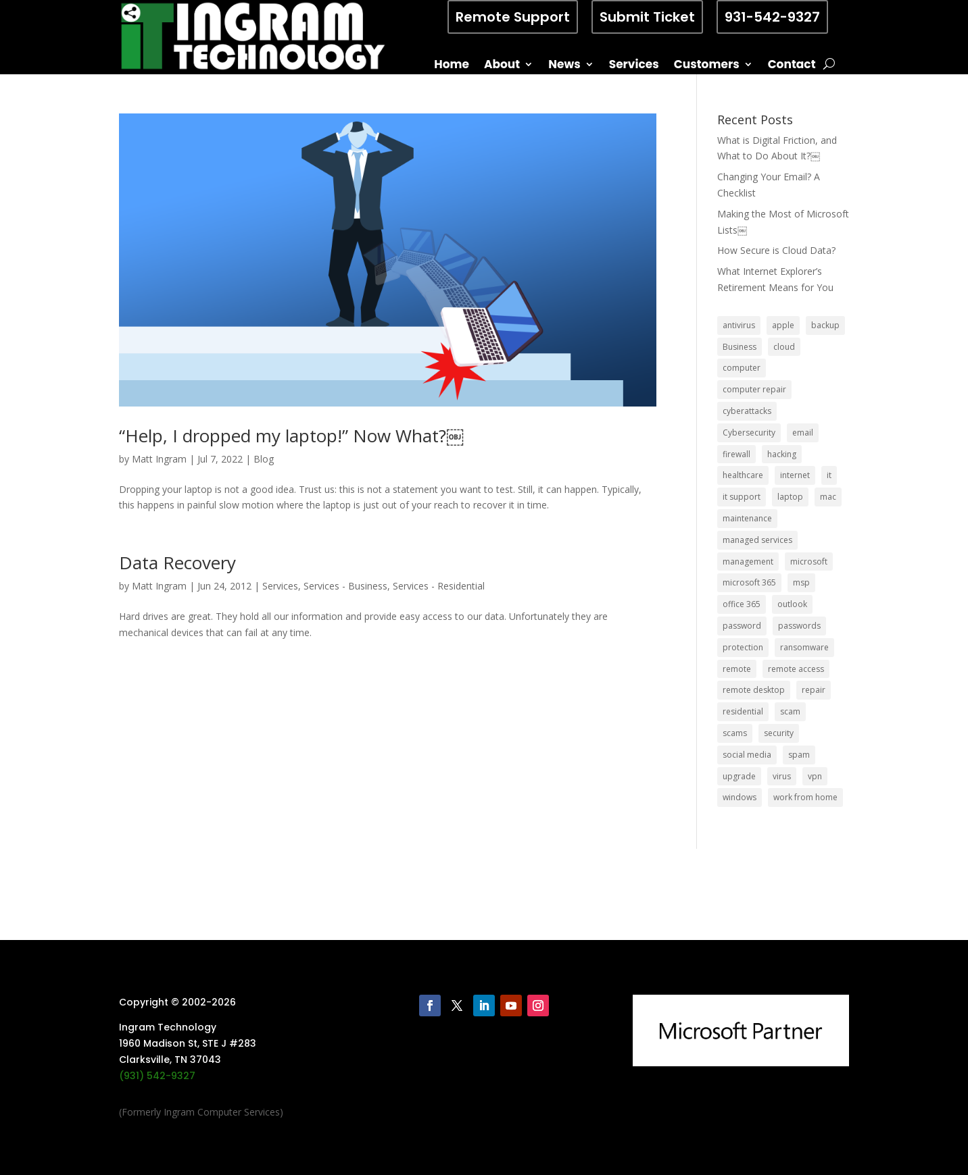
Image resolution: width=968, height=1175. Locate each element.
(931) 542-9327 (157, 1075)
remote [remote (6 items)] (737, 669)
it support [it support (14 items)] (741, 496)
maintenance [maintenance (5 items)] (747, 518)
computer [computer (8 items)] (741, 367)
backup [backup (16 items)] (825, 325)
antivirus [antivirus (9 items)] (739, 325)
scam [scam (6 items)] (790, 711)
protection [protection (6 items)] (743, 647)
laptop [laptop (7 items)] (790, 496)
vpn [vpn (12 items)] (815, 776)
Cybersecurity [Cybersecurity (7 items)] (749, 432)
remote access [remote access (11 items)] (796, 669)
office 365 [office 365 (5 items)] (741, 604)
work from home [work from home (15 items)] (805, 797)
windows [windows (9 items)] (739, 797)
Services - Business (345, 585)
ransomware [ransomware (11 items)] (804, 647)
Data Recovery (177, 562)
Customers (707, 65)
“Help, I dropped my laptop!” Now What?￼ (291, 435)
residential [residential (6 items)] (743, 711)
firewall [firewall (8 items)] (736, 454)
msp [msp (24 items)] (801, 582)
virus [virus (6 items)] (782, 776)
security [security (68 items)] (779, 733)
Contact (792, 65)
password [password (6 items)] (742, 625)
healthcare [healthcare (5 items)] (743, 475)
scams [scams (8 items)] (735, 733)
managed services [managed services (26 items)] (757, 540)
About (502, 65)
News (564, 65)
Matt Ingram (159, 458)
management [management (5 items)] (748, 561)
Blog (263, 458)
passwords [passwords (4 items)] (799, 625)
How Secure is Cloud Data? (776, 250)
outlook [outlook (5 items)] (792, 604)
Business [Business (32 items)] (739, 346)
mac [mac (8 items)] (828, 496)
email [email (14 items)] (802, 432)
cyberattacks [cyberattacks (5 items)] (747, 411)
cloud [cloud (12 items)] (784, 346)
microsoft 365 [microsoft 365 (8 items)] (749, 582)
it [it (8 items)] (829, 475)
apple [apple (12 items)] (783, 325)
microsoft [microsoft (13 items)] (808, 561)
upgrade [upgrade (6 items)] (739, 776)
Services (634, 65)
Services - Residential (439, 585)
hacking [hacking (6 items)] (781, 454)
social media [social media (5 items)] (747, 754)
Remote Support (513, 16)
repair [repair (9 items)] (813, 690)
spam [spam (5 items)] (799, 754)
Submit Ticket (647, 16)
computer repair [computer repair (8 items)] (754, 389)
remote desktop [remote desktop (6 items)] (754, 690)
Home (451, 65)
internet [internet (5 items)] (795, 475)
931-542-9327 (772, 16)
